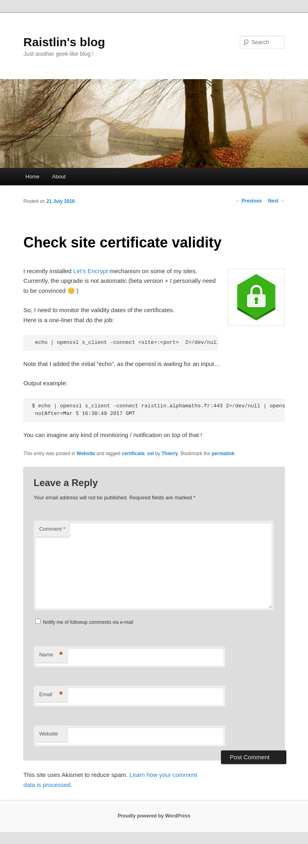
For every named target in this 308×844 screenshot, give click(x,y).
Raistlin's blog (64, 42)
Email (51, 695)
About (59, 177)
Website (86, 453)
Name (51, 655)
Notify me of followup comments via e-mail (88, 622)
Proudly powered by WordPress (154, 816)
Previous (248, 201)
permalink (223, 453)
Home (33, 177)
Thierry (170, 453)
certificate (133, 453)
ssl (150, 453)
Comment (52, 529)
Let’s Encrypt (90, 271)
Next (276, 201)
